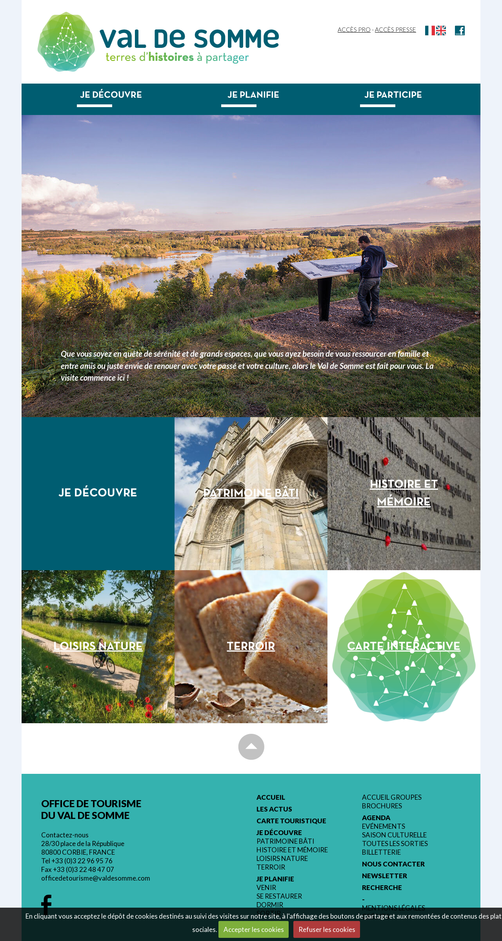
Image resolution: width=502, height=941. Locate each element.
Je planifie (253, 95)
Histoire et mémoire (292, 850)
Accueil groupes (392, 797)
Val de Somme (189, 38)
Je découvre (111, 95)
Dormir (269, 905)
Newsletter (384, 876)
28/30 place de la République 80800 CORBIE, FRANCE (82, 847)
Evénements (383, 826)
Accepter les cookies (254, 929)
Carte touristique (291, 821)
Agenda (376, 818)
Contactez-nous (65, 835)
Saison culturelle (394, 835)
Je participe (393, 95)
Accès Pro (354, 29)
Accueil (270, 797)
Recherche (382, 888)
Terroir (270, 867)
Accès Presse (395, 29)
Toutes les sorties (395, 844)
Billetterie (381, 852)
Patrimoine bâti (285, 841)
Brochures (382, 806)
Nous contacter (393, 864)
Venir (266, 888)
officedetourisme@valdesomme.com (95, 878)
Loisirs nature (282, 859)
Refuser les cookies (326, 929)
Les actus (274, 809)
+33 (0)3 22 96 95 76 (82, 861)
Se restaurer (279, 896)
